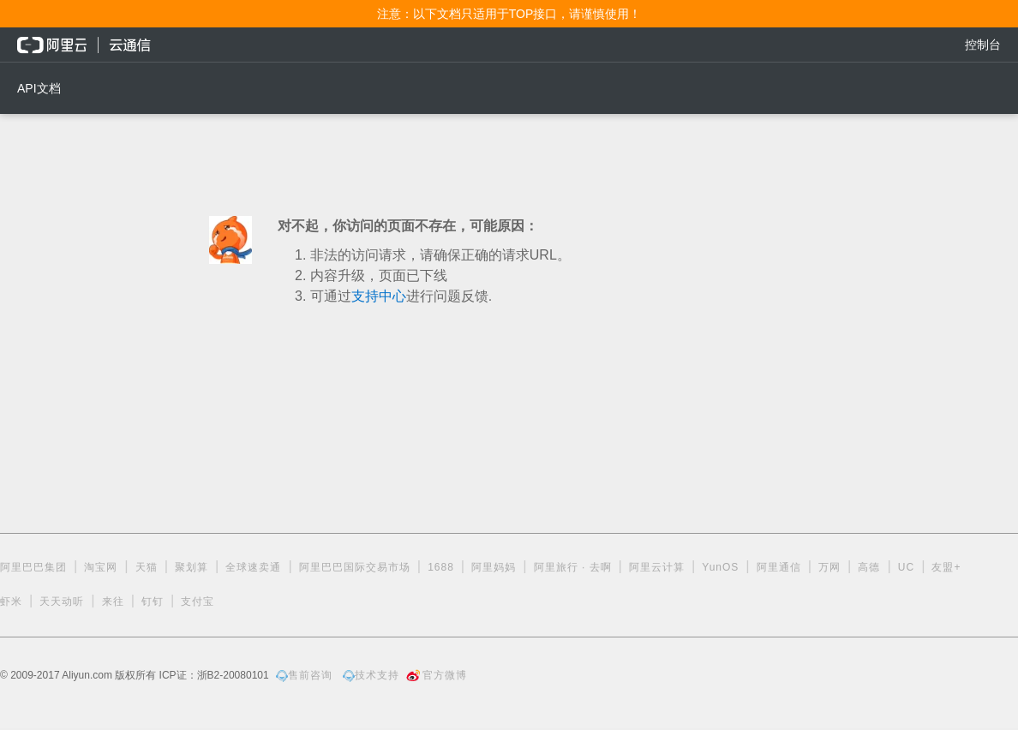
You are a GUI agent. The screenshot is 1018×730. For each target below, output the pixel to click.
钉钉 (152, 601)
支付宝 (197, 601)
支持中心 (378, 296)
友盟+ (946, 567)
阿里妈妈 (493, 567)
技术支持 (371, 675)
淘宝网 (100, 567)
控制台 (983, 44)
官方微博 (436, 675)
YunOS (720, 567)
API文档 (39, 88)
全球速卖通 (253, 567)
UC (906, 567)
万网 (829, 567)
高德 (869, 567)
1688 (441, 567)
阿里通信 (779, 567)
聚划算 (191, 567)
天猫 (146, 567)
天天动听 (61, 601)
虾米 (11, 601)
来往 (113, 601)
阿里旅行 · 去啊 (573, 567)
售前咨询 (304, 675)
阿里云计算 (657, 567)
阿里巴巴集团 (33, 567)
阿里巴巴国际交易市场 (354, 567)
